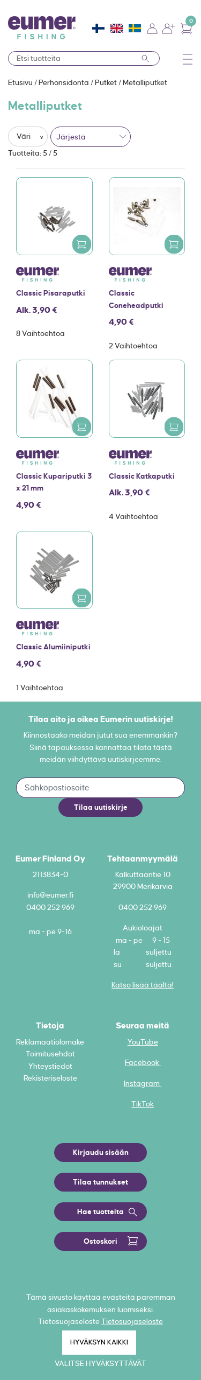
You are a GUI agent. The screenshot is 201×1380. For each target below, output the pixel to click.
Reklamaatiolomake (50, 1042)
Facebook (143, 1062)
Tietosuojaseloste (132, 1321)
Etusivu (21, 82)
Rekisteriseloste (50, 1078)
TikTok (142, 1103)
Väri (24, 136)
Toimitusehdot (50, 1053)
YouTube (143, 1042)
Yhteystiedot (50, 1066)
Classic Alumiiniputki (53, 646)
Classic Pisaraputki (50, 293)
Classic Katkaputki (142, 476)
